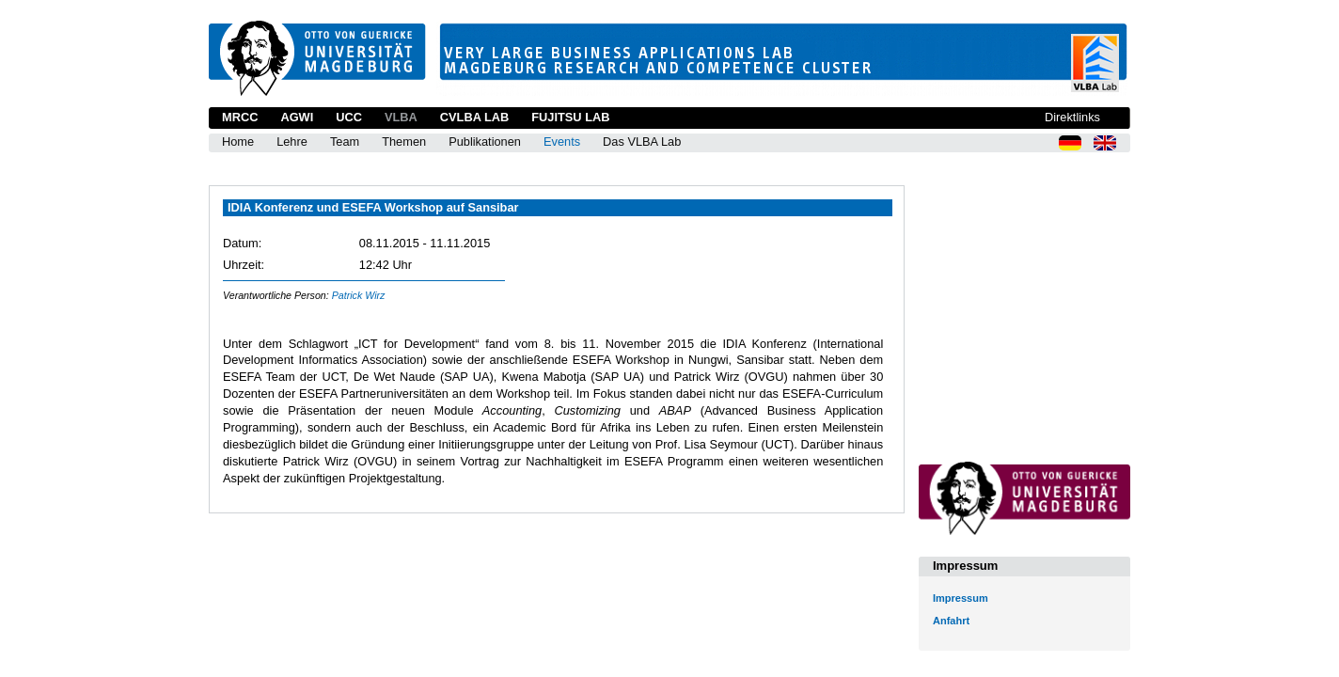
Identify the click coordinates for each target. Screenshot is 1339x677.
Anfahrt (951, 620)
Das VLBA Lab (642, 141)
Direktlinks (1072, 117)
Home (238, 141)
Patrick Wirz (359, 295)
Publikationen (485, 141)
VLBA (401, 117)
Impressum (960, 598)
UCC (349, 117)
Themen (404, 141)
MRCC (240, 117)
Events (561, 141)
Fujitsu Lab (570, 117)
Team (344, 141)
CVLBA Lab (474, 117)
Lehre (291, 141)
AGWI (296, 117)
